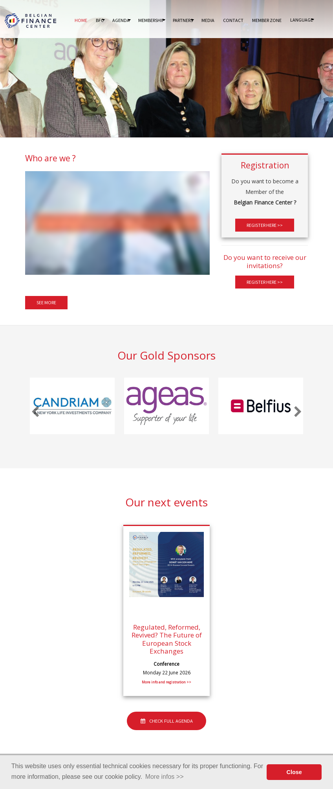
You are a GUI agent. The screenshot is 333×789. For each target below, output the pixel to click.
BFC (100, 20)
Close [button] (294, 772)
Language (301, 20)
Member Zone (267, 20)
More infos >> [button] (164, 776)
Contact (233, 20)
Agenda (121, 20)
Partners (183, 20)
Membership (151, 20)
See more (46, 303)
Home (81, 20)
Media (207, 20)
